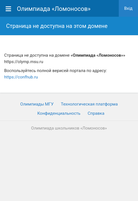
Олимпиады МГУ (37, 104)
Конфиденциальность (59, 113)
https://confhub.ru (21, 77)
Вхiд (128, 8)
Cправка (96, 113)
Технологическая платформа (89, 104)
